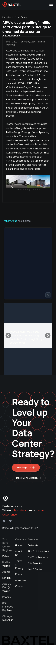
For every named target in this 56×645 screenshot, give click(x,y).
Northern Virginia (7, 564)
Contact (19, 586)
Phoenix (6, 597)
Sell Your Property (38, 557)
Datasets (33, 545)
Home (18, 545)
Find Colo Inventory (38, 551)
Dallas (5, 556)
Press (18, 574)
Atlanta (6, 571)
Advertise (20, 580)
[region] (28, 263)
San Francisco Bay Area (7, 606)
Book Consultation (28, 477)
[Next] (47, 335)
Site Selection (35, 563)
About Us (18, 553)
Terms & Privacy (19, 564)
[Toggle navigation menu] (51, 5)
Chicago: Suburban (7, 618)
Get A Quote (35, 569)
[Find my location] (48, 295)
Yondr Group (10, 221)
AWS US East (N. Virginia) (6, 587)
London (6, 577)
